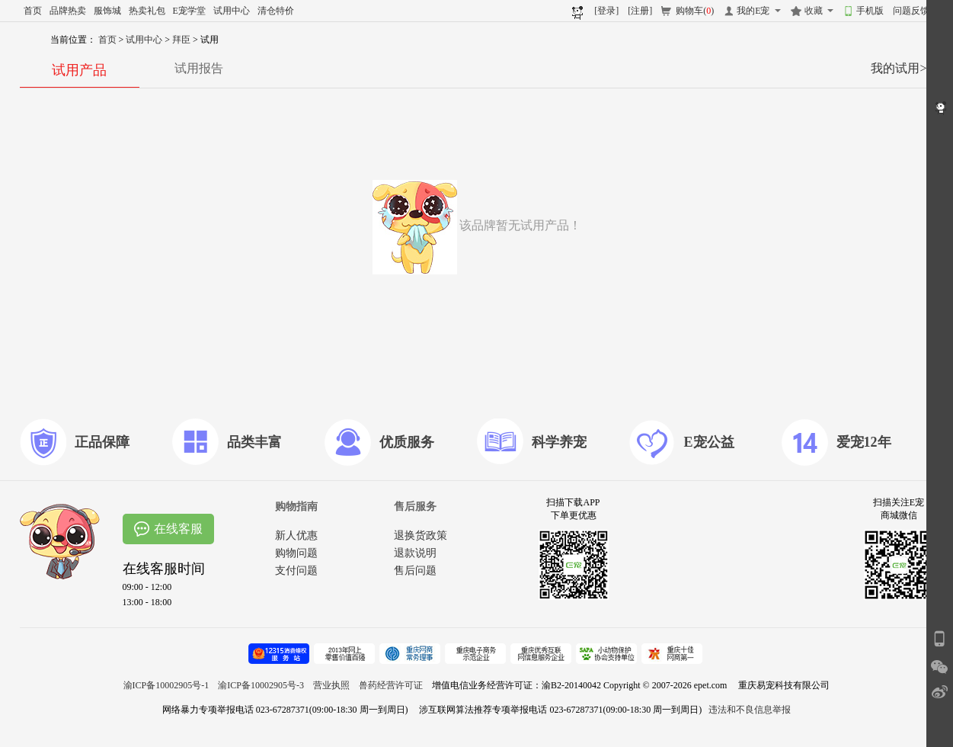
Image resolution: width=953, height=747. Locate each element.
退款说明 (415, 553)
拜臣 (182, 39)
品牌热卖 (68, 10)
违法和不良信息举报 (749, 709)
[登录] (606, 10)
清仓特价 (275, 10)
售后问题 (415, 570)
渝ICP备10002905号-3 (261, 685)
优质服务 (406, 442)
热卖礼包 (147, 10)
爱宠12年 (863, 442)
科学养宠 (559, 442)
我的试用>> (902, 68)
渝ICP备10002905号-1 (166, 685)
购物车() (695, 10)
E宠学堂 (189, 10)
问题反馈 (911, 10)
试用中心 (231, 10)
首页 (33, 10)
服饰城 (107, 10)
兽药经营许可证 (391, 685)
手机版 (870, 10)
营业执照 (331, 685)
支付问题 (296, 570)
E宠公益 (709, 442)
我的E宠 (753, 10)
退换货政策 (420, 535)
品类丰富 (254, 442)
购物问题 (296, 553)
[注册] (640, 10)
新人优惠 (296, 535)
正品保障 (102, 442)
